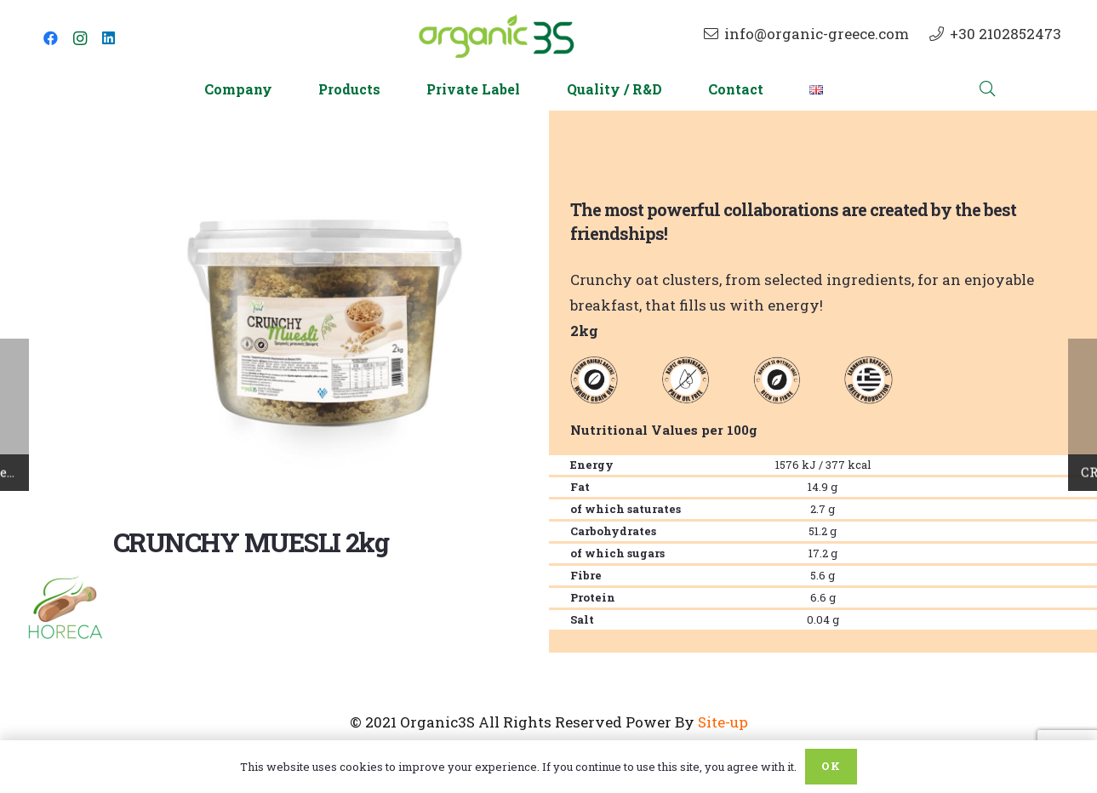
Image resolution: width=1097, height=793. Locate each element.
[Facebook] (51, 38)
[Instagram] (80, 38)
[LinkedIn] (108, 38)
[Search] (988, 89)
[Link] (496, 38)
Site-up (723, 722)
